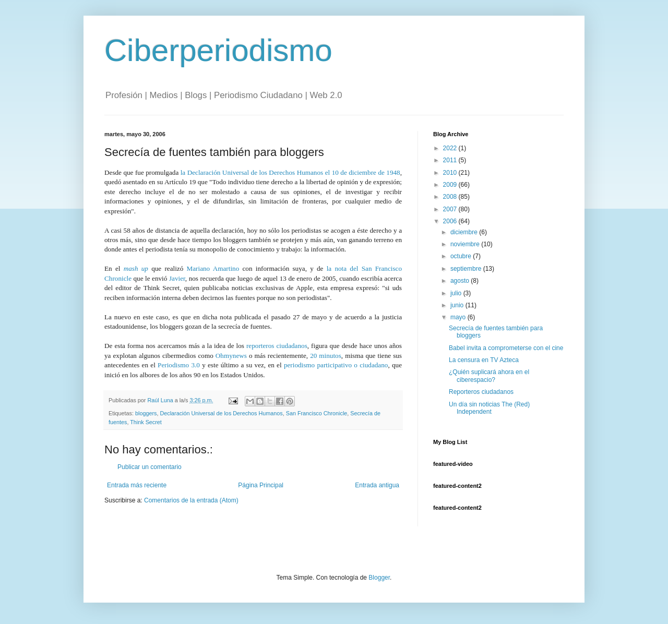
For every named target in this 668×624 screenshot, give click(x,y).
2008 (451, 196)
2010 (451, 172)
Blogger (379, 577)
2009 (451, 184)
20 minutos (325, 355)
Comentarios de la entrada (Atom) (191, 500)
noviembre (465, 244)
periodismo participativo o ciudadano (336, 365)
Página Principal (260, 485)
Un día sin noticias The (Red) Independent (489, 408)
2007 (451, 209)
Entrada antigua (377, 485)
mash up (136, 268)
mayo (459, 317)
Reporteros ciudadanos (481, 391)
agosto (460, 280)
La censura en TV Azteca (484, 360)
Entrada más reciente (136, 485)
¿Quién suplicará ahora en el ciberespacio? (489, 375)
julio (456, 293)
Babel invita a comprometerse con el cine (506, 348)
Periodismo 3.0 (179, 365)
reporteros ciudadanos (276, 346)
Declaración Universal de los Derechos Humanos (221, 413)
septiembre (466, 268)
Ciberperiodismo (218, 50)
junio (458, 305)
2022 (451, 148)
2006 (451, 221)
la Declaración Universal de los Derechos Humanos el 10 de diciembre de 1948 (290, 172)
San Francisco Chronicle (317, 413)
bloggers (146, 413)
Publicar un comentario (149, 467)
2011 (451, 160)
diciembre (464, 232)
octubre (461, 256)
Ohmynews (231, 355)
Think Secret (146, 422)
